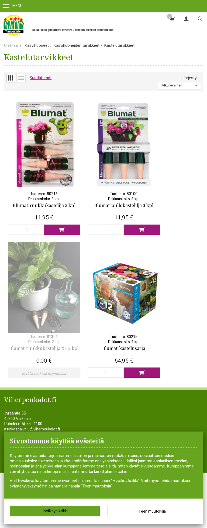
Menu (13, 6)
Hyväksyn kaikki (55, 511)
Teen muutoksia (152, 511)
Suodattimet (40, 78)
